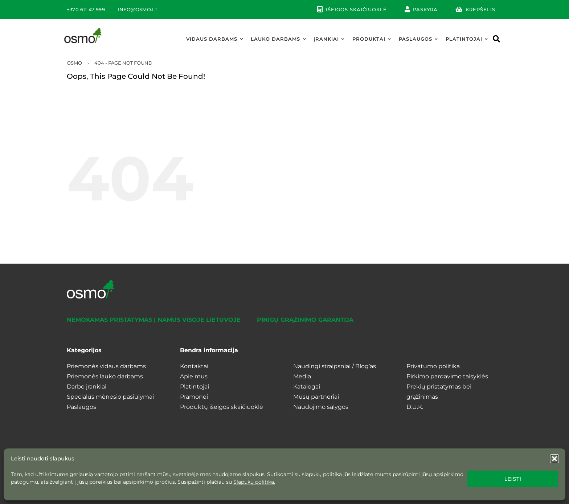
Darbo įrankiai (86, 386)
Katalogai (306, 386)
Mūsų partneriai (316, 396)
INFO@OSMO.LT (137, 9)
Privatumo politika (433, 366)
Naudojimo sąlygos (320, 406)
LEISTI (512, 479)
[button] (554, 458)
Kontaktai (194, 366)
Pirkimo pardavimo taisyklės (447, 376)
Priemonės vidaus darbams (106, 366)
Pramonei (194, 396)
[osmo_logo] (83, 29)
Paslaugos (81, 406)
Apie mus (194, 376)
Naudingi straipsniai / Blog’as (334, 366)
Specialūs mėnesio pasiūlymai (110, 396)
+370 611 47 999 (86, 9)
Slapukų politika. (254, 482)
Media (302, 376)
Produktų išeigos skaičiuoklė (221, 406)
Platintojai (194, 386)
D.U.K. (414, 406)
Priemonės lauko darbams (105, 376)
